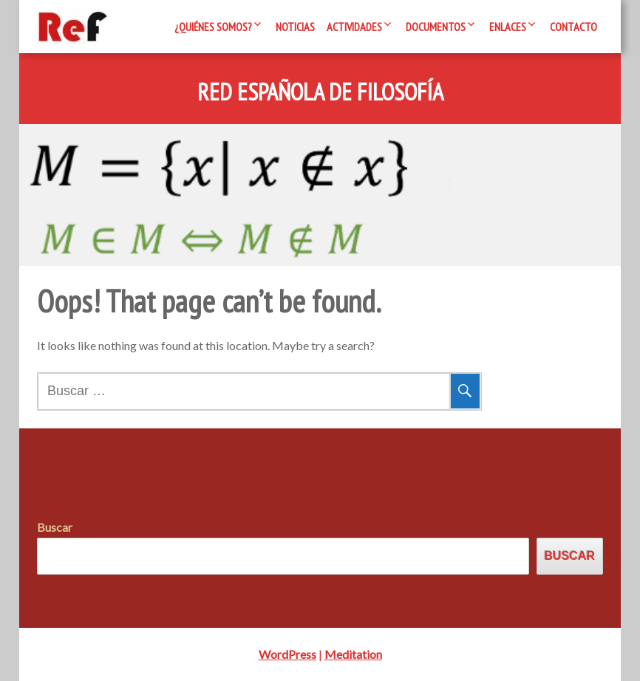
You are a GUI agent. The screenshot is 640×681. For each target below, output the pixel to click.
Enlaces (507, 26)
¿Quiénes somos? (213, 26)
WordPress (287, 654)
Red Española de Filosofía (320, 92)
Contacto (573, 26)
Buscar (54, 527)
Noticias (295, 26)
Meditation (353, 654)
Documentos (436, 26)
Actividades (354, 26)
